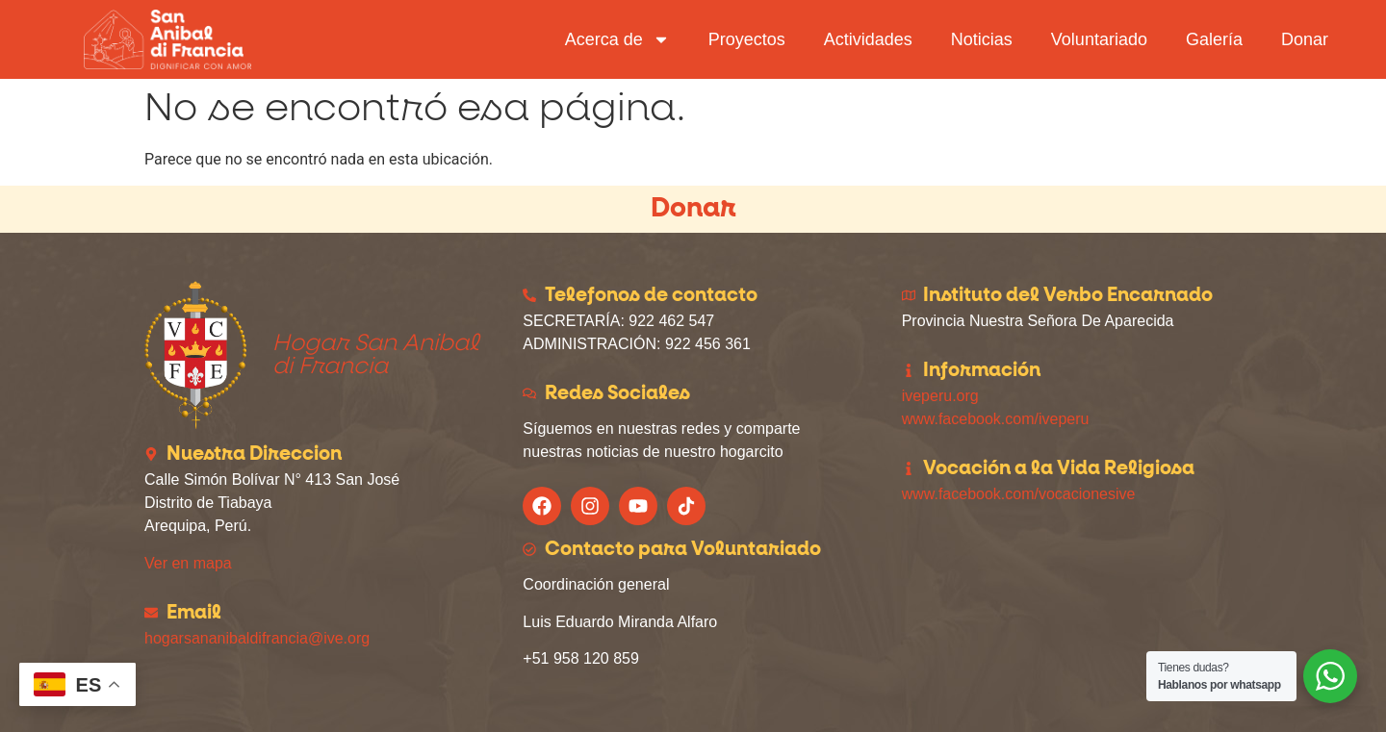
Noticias (982, 39)
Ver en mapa (188, 563)
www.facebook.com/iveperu (996, 419)
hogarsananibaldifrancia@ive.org (257, 638)
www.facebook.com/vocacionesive (1019, 494)
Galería (1214, 39)
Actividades (868, 39)
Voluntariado (1099, 39)
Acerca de (617, 39)
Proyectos (746, 39)
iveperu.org (940, 396)
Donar (1304, 39)
